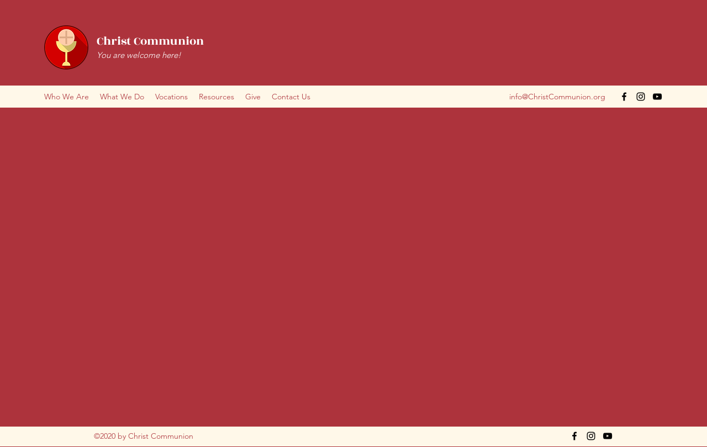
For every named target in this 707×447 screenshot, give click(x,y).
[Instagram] (640, 96)
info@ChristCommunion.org (557, 97)
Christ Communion (150, 41)
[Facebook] (624, 96)
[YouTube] (657, 96)
